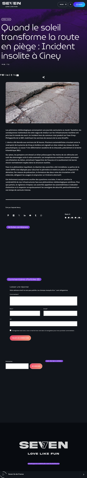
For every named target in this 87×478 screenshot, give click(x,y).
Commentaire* (14, 294)
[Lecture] (70, 4)
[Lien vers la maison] (11, 4)
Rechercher (9, 361)
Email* (46, 309)
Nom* (11, 309)
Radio (79, 4)
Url (10, 319)
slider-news (6, 19)
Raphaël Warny (16, 207)
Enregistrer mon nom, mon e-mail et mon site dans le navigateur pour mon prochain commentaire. (43, 330)
